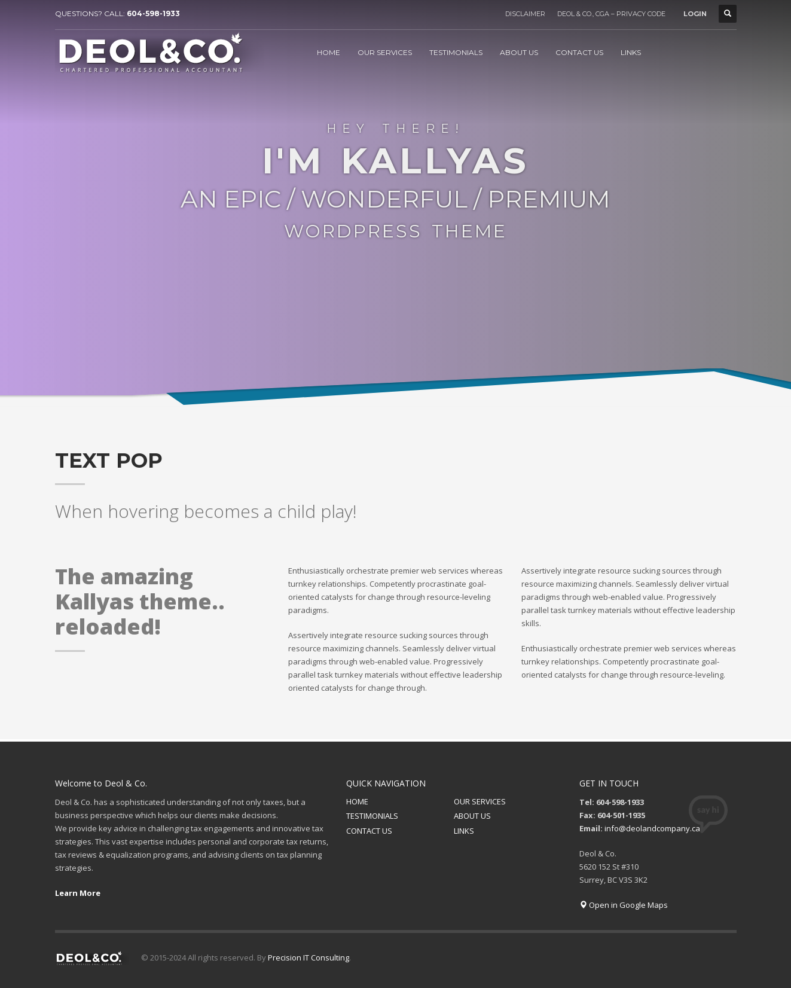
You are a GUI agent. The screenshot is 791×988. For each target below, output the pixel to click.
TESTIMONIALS (372, 815)
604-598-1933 (153, 13)
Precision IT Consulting (308, 957)
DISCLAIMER (525, 14)
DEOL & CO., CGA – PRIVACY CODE (611, 14)
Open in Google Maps (623, 904)
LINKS (464, 830)
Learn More (77, 893)
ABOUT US (472, 815)
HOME (357, 801)
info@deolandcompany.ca (652, 828)
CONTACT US (369, 830)
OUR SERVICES (480, 801)
